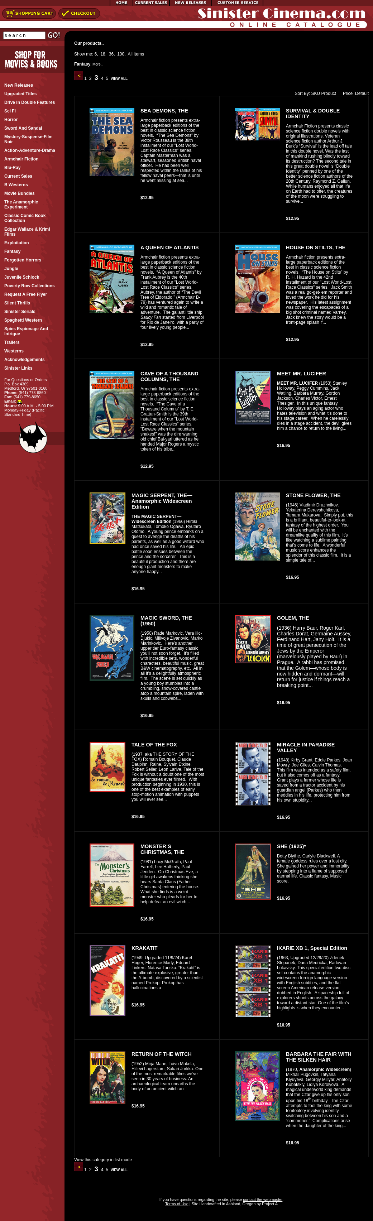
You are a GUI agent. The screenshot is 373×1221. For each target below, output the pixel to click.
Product (328, 93)
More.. (97, 64)
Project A (269, 1204)
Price (346, 93)
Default (362, 93)
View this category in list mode (103, 1159)
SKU (315, 93)
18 (102, 54)
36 (111, 54)
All (130, 54)
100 (120, 54)
